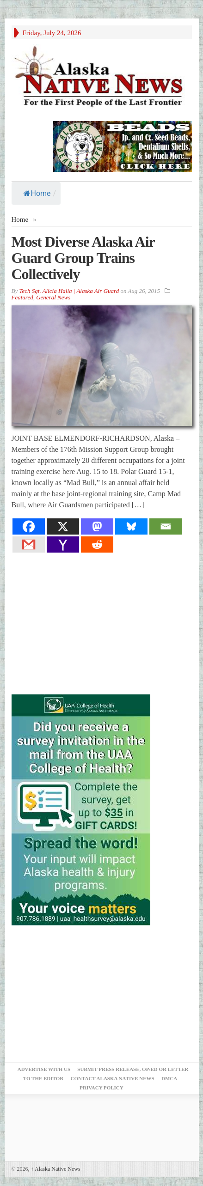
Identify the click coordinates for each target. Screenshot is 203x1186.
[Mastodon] (97, 526)
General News (53, 297)
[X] (63, 526)
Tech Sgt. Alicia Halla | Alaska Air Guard (69, 290)
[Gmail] (28, 544)
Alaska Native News (55, 1169)
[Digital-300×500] (81, 809)
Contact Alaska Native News (112, 1078)
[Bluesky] (131, 526)
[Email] (165, 526)
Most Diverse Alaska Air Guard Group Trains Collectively (83, 257)
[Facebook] (28, 526)
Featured (22, 297)
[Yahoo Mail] (63, 544)
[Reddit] (97, 544)
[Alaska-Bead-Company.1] (122, 145)
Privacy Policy (101, 1087)
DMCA (169, 1078)
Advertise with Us (44, 1069)
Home (37, 193)
